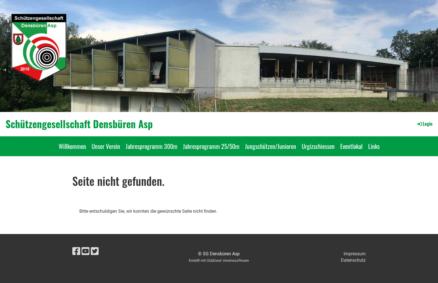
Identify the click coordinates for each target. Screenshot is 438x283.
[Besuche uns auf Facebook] (76, 251)
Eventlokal (351, 146)
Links (374, 146)
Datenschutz (353, 260)
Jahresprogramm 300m (151, 146)
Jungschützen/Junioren (270, 146)
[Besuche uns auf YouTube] (85, 251)
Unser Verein (106, 146)
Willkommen (72, 146)
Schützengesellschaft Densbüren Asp (79, 124)
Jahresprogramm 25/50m (211, 146)
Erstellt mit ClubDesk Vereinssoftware (219, 260)
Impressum (355, 253)
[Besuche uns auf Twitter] (95, 251)
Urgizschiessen (318, 146)
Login (424, 123)
